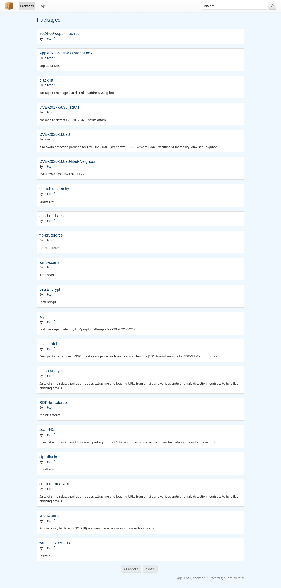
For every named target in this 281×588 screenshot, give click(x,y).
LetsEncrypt (49, 289)
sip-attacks (48, 457)
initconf (49, 38)
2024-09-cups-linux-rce (59, 33)
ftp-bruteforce (51, 235)
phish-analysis (51, 371)
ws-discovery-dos (54, 543)
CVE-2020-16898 (54, 134)
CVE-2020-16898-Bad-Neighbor (67, 161)
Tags (42, 6)
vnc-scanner (50, 515)
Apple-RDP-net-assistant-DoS (65, 53)
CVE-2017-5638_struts (59, 107)
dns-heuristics (51, 216)
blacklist (46, 80)
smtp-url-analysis (54, 484)
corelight (50, 139)
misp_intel (48, 344)
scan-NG (47, 429)
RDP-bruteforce (53, 402)
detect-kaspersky (54, 188)
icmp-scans (49, 262)
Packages (27, 6)
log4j (43, 316)
